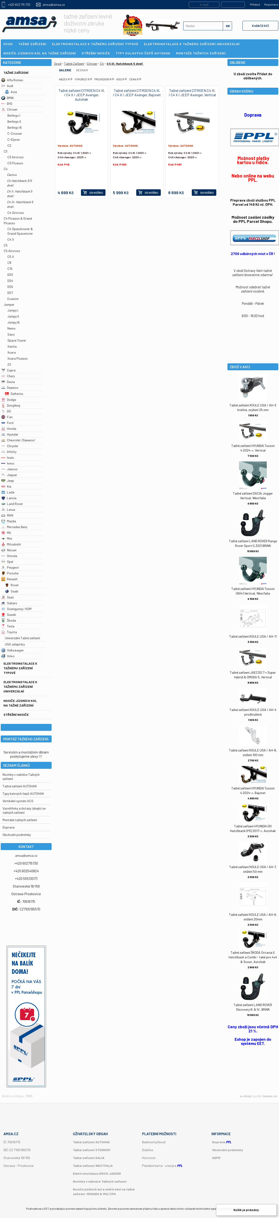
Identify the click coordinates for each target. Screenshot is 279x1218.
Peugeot (10, 567)
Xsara (11, 352)
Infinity (8, 452)
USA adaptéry (15, 644)
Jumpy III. (13, 322)
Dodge (8, 400)
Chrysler (9, 446)
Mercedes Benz (14, 527)
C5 (6, 245)
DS (6, 411)
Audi (7, 86)
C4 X (10, 239)
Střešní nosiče (16, 714)
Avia (11, 92)
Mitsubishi (11, 544)
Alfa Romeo (12, 80)
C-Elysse (13, 139)
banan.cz (270, 1096)
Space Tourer (16, 340)
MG (6, 533)
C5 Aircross (12, 251)
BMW (7, 98)
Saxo (11, 334)
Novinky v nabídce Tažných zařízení (100, 1181)
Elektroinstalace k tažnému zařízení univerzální (20, 686)
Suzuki (8, 615)
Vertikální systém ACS (18, 801)
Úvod (57, 63)
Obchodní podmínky (227, 1150)
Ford (7, 423)
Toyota (9, 632)
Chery (8, 376)
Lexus (8, 509)
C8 (9, 263)
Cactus (12, 175)
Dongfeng (10, 405)
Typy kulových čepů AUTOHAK (23, 793)
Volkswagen (12, 650)
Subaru (9, 603)
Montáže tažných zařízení (20, 820)
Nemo (11, 328)
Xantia (12, 346)
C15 (9, 269)
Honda (8, 428)
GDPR (216, 1158)
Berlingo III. (14, 127)
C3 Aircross (15, 157)
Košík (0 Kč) (260, 26)
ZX (9, 364)
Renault (9, 579)
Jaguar (9, 475)
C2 (9, 145)
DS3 (10, 275)
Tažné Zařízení (15, 73)
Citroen (9, 109)
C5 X (10, 257)
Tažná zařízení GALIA (88, 1158)
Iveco (7, 463)
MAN (7, 515)
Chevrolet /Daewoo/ (18, 440)
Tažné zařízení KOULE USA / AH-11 (253, 636)
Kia (6, 486)
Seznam (82, 70)
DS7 (10, 293)
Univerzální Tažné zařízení (22, 638)
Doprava (9, 827)
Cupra (8, 370)
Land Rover (12, 504)
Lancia (8, 498)
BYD (6, 104)
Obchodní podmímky (17, 835)
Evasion (13, 299)
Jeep (7, 481)
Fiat (7, 417)
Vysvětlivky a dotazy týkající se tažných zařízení (24, 810)
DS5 (10, 287)
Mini (6, 538)
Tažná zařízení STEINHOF (92, 1150)
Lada (7, 492)
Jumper (9, 304)
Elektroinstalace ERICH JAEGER (97, 1173)
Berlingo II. (14, 121)
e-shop (245, 1096)
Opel (7, 562)
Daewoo (9, 387)
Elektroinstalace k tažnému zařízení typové (20, 668)
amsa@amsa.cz (54, 4)
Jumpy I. (13, 310)
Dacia (8, 382)
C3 (5, 151)
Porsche (10, 573)
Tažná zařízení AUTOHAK (20, 786)
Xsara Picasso (17, 358)
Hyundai (9, 434)
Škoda (8, 620)
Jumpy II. (13, 316)
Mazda (8, 521)
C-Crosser (14, 133)
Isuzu (7, 457)
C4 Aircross (15, 213)
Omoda (9, 556)
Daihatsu (14, 394)
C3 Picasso (15, 163)
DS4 (10, 281)
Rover (12, 585)
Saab (11, 591)
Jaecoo (9, 469)
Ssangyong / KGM (16, 609)
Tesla (7, 626)
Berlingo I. (14, 115)
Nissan (8, 550)
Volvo (8, 656)
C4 (6, 169)
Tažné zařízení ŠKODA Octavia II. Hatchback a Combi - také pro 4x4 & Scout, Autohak (253, 957)
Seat (7, 597)
